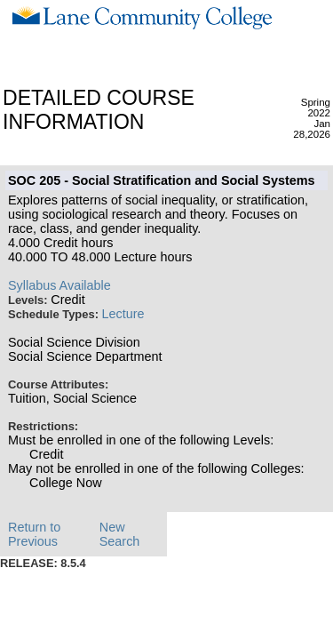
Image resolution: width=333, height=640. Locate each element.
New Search (119, 534)
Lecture (123, 314)
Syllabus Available (59, 285)
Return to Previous (34, 534)
